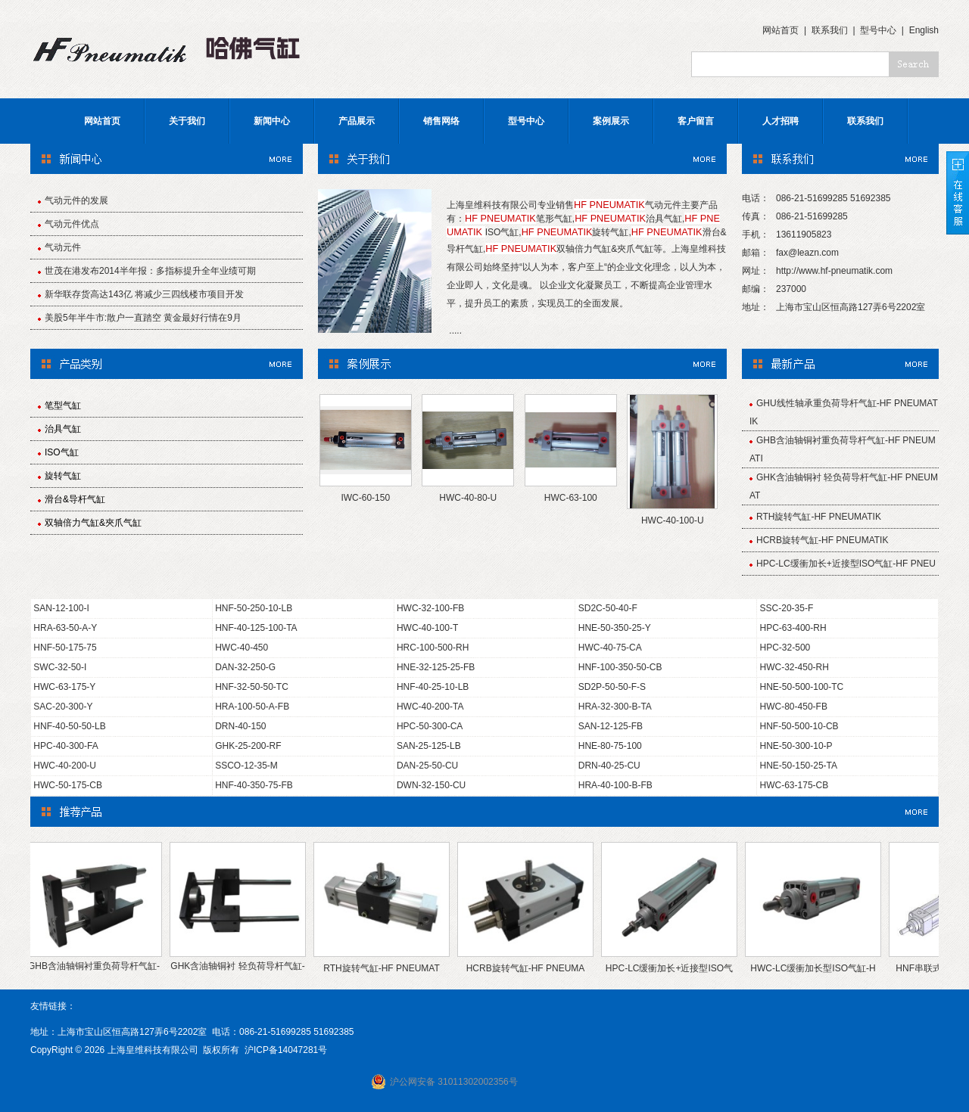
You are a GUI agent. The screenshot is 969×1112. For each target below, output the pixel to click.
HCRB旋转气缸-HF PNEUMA (530, 968)
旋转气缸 (63, 476)
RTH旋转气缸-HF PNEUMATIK (818, 516)
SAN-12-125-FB (610, 726)
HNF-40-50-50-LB (69, 726)
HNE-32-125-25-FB (436, 667)
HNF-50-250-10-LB (253, 608)
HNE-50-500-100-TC (802, 687)
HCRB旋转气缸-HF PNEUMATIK (822, 540)
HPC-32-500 (785, 647)
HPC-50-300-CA (430, 726)
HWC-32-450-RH (794, 667)
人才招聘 (780, 121)
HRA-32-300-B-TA (615, 706)
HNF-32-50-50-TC (251, 687)
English (924, 30)
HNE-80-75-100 (610, 746)
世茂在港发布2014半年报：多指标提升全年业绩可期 (150, 271)
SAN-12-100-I (61, 608)
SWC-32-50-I (59, 667)
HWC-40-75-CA (610, 647)
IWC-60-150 (365, 497)
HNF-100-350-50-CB (620, 667)
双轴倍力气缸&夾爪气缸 (93, 522)
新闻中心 (272, 121)
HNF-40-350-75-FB (254, 785)
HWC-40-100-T (427, 628)
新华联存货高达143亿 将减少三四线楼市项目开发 (144, 294)
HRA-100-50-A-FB (252, 706)
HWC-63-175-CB (794, 785)
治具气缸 (63, 429)
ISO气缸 (62, 452)
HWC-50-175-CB (67, 785)
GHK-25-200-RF (248, 746)
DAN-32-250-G (245, 667)
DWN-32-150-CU (431, 785)
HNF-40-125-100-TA (256, 628)
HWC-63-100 (570, 497)
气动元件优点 (72, 224)
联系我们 (830, 30)
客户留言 (696, 121)
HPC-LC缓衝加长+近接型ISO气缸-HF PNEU (846, 563)
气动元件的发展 (76, 200)
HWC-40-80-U (468, 497)
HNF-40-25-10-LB (433, 687)
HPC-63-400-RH (793, 628)
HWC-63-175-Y (64, 687)
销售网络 (441, 121)
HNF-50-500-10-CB (799, 726)
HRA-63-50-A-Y (65, 628)
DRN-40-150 (240, 726)
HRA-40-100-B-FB (615, 785)
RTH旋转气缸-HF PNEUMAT (386, 968)
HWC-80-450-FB (793, 706)
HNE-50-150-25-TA (798, 765)
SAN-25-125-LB (429, 746)
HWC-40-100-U (672, 520)
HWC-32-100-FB (430, 608)
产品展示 (356, 121)
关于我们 (187, 121)
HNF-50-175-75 (64, 647)
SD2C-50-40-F (607, 608)
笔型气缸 (63, 405)
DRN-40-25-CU (609, 765)
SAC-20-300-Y (62, 706)
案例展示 (611, 121)
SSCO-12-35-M (246, 765)
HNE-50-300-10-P (796, 746)
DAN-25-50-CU (427, 765)
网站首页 (780, 30)
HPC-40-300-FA (65, 746)
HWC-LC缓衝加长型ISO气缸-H (817, 968)
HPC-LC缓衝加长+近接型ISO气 (673, 968)
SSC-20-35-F (787, 608)
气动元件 (63, 247)
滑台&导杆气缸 (75, 499)
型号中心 (878, 30)
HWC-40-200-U (64, 765)
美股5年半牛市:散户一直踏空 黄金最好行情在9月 (143, 317)
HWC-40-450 (241, 647)
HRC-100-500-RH (433, 647)
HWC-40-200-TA (430, 706)
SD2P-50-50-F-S (612, 687)
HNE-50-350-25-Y (614, 628)
